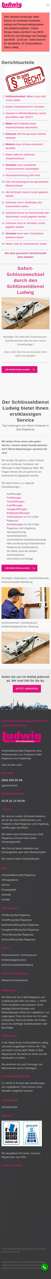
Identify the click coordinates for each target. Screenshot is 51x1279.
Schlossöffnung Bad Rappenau (18, 939)
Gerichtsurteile (9, 1107)
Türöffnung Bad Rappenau (15, 915)
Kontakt (5, 899)
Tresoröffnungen (15, 501)
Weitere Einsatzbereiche (14, 980)
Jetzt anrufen (27, 688)
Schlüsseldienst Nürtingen (34, 1262)
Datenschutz (6, 1252)
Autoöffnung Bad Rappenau (16, 920)
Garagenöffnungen (17, 509)
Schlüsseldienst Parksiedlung (13, 1265)
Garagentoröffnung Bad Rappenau (20, 929)
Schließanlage (25, 344)
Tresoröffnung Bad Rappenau (17, 934)
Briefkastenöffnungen (18, 513)
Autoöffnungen (15, 505)
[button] (47, 5)
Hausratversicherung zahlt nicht (23, 175)
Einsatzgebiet (8, 889)
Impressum (40, 1249)
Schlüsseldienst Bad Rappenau (18, 875)
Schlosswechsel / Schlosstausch (19, 955)
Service (5, 884)
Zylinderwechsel (14, 340)
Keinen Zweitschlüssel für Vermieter (25, 106)
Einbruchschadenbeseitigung (17, 964)
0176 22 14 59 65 (13, 801)
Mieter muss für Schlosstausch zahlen (26, 243)
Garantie (6, 894)
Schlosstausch (39, 337)
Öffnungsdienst (9, 880)
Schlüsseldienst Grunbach (23, 1268)
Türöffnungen (14, 497)
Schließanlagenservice (13, 960)
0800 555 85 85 (11, 780)
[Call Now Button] (44, 1267)
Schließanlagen (15, 524)
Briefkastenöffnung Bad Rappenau (20, 924)
